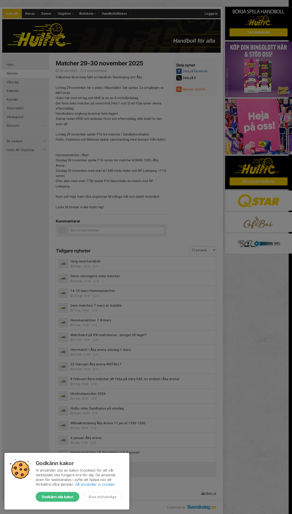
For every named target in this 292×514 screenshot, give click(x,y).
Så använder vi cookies (95, 484)
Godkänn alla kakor (57, 497)
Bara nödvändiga (102, 497)
